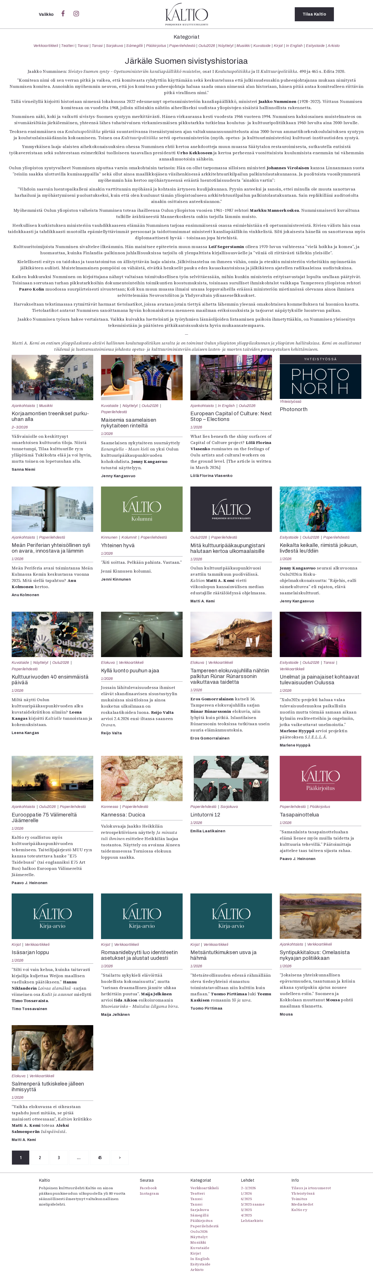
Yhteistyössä (290, 401)
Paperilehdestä (182, 46)
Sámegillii (134, 46)
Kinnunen (109, 537)
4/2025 (246, 1215)
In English (294, 46)
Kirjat (278, 46)
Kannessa (109, 807)
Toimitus (299, 1198)
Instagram (149, 1193)
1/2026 (107, 434)
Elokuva (108, 662)
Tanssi (83, 46)
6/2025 (246, 1198)
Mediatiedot (302, 1204)
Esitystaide (315, 46)
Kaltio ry (299, 1209)
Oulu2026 (206, 46)
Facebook (148, 1188)
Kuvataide (262, 46)
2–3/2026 (20, 427)
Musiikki (243, 46)
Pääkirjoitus (156, 46)
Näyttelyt (225, 46)
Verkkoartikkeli (45, 46)
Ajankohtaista (23, 406)
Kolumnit (129, 537)
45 (100, 1157)
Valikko (47, 14)
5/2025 (246, 1209)
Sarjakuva (114, 46)
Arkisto (334, 46)
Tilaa (314, 14)
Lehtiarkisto (252, 1220)
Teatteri (67, 46)
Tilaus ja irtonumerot (311, 1188)
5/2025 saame (252, 1204)
